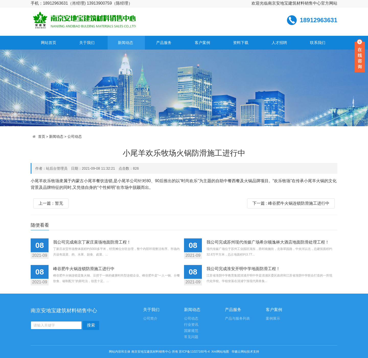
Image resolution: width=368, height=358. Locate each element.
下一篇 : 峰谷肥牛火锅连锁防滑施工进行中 (290, 203)
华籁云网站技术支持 (245, 351)
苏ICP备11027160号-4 (194, 351)
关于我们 (87, 42)
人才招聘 (279, 42)
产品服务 (163, 42)
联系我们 (317, 42)
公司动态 (74, 136)
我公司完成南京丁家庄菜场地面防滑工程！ (92, 242)
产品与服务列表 (237, 318)
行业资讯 (191, 325)
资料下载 (240, 42)
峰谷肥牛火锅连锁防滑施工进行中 (83, 269)
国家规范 (191, 331)
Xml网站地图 (220, 351)
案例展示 (273, 318)
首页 (41, 136)
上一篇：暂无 (51, 203)
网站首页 (48, 42)
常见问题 (191, 337)
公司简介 (150, 318)
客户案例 (202, 42)
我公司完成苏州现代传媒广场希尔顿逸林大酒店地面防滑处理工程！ (267, 242)
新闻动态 (125, 42)
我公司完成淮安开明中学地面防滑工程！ (243, 269)
